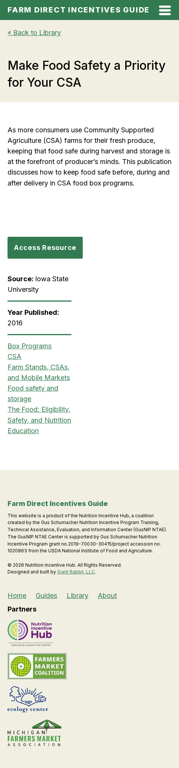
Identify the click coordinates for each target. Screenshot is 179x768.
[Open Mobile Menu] (164, 12)
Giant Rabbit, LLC (76, 572)
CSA (14, 356)
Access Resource (45, 247)
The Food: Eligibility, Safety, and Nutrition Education (39, 419)
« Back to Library (34, 33)
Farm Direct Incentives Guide (79, 9)
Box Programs (30, 346)
